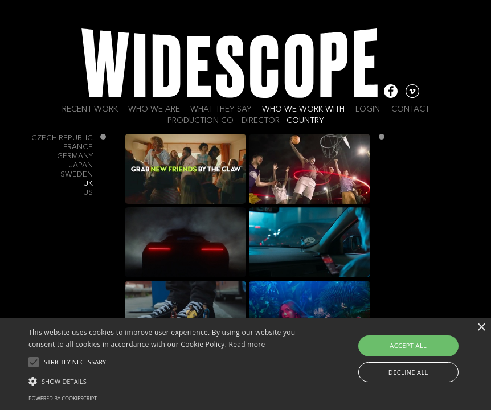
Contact (410, 109)
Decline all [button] (408, 372)
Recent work (90, 109)
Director (261, 121)
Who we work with (303, 109)
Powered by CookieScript (62, 398)
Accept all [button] (408, 345)
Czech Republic (62, 138)
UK (88, 183)
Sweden (76, 174)
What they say (221, 109)
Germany (75, 156)
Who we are (154, 109)
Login (367, 109)
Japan (81, 165)
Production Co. (201, 121)
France (78, 147)
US (88, 192)
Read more (247, 344)
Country (305, 121)
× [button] (481, 327)
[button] (169, 380)
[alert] (245, 364)
